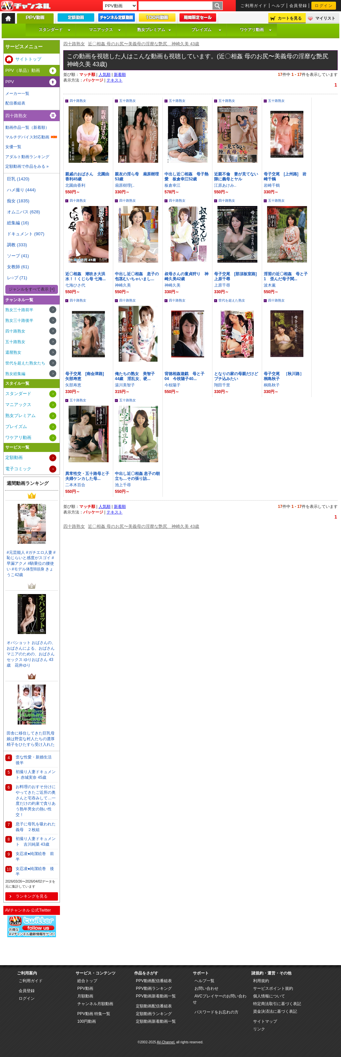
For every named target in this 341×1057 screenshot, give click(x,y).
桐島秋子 (272, 385)
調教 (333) (17, 244)
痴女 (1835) (18, 200)
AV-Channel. (166, 1042)
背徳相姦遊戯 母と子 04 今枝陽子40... (186, 376)
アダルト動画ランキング (27, 156)
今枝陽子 (172, 385)
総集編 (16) (18, 222)
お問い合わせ (206, 988)
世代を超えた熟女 (231, 300)
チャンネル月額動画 (95, 1003)
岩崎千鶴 (272, 185)
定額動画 (14, 457)
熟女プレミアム (154, 29)
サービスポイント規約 (273, 988)
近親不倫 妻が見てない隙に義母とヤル (236, 176)
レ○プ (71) (17, 277)
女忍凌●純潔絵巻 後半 (35, 871)
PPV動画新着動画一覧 (156, 996)
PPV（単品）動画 (22, 70)
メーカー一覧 (17, 93)
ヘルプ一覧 (204, 980)
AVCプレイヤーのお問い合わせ (219, 999)
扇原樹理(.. (125, 185)
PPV (9, 81)
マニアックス (105, 29)
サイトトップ (28, 59)
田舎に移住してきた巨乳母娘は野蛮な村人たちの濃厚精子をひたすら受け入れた (31, 739)
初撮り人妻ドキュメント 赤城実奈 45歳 (36, 774)
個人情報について (269, 996)
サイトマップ (265, 1021)
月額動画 (85, 996)
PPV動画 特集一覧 (93, 1013)
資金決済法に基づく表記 (275, 1011)
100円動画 (86, 1021)
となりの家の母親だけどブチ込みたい (236, 376)
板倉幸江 (172, 185)
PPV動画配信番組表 (154, 980)
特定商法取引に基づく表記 (277, 1003)
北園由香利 (75, 185)
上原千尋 (222, 285)
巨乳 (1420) (18, 178)
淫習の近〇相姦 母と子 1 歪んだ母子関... (286, 276)
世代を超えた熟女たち (25, 363)
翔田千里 (222, 385)
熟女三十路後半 (19, 320)
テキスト (115, 80)
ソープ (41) (18, 255)
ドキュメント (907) (25, 233)
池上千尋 (123, 485)
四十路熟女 (74, 43)
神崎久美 (123, 285)
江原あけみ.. (225, 185)
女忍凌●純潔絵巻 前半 (35, 856)
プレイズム (206, 29)
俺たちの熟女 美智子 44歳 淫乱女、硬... (137, 376)
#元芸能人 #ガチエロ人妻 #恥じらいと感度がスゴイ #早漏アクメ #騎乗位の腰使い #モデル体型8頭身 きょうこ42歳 (31, 563)
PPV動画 (85, 988)
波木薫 (270, 285)
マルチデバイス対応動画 (27, 137)
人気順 (105, 74)
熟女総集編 (15, 373)
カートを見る (290, 18)
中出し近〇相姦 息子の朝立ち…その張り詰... (137, 476)
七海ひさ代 (75, 285)
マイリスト (325, 18)
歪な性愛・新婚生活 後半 (36, 760)
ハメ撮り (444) (21, 189)
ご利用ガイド (253, 5)
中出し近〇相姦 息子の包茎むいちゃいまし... (137, 276)
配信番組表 (15, 103)
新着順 (120, 74)
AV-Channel (26, 6)
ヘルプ (278, 5)
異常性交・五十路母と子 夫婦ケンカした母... (87, 476)
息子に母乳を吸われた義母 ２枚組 (36, 827)
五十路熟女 (127, 101)
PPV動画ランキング (154, 988)
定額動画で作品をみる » (27, 166)
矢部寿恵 (73, 385)
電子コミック (18, 468)
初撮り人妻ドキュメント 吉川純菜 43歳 (36, 841)
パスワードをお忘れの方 (216, 1012)
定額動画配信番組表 (154, 1006)
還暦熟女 (13, 352)
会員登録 (298, 5)
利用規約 (261, 980)
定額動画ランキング (154, 1013)
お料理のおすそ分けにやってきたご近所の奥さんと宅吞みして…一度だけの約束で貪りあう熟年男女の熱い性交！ (36, 800)
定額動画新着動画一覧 (156, 1021)
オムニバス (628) (23, 211)
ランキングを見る (32, 896)
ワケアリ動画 (256, 29)
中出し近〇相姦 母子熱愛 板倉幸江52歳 (186, 176)
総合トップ (87, 980)
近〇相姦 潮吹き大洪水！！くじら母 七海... (85, 276)
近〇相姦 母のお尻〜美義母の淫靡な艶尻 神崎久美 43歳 (143, 43)
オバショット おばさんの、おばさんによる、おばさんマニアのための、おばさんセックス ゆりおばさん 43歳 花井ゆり (31, 653)
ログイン (324, 5)
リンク (259, 1029)
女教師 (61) (18, 266)
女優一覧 (13, 146)
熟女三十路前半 (19, 310)
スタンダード (55, 29)
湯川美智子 (125, 385)
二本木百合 (75, 485)
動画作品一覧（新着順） (27, 127)
